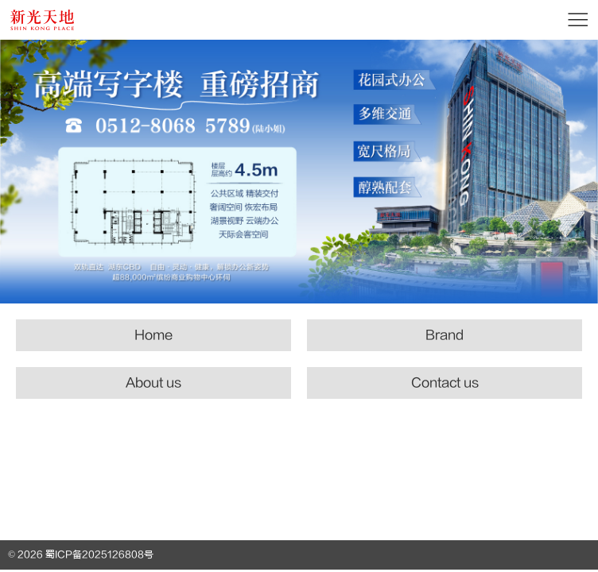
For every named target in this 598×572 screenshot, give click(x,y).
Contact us (445, 383)
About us (153, 383)
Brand (444, 335)
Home (153, 335)
